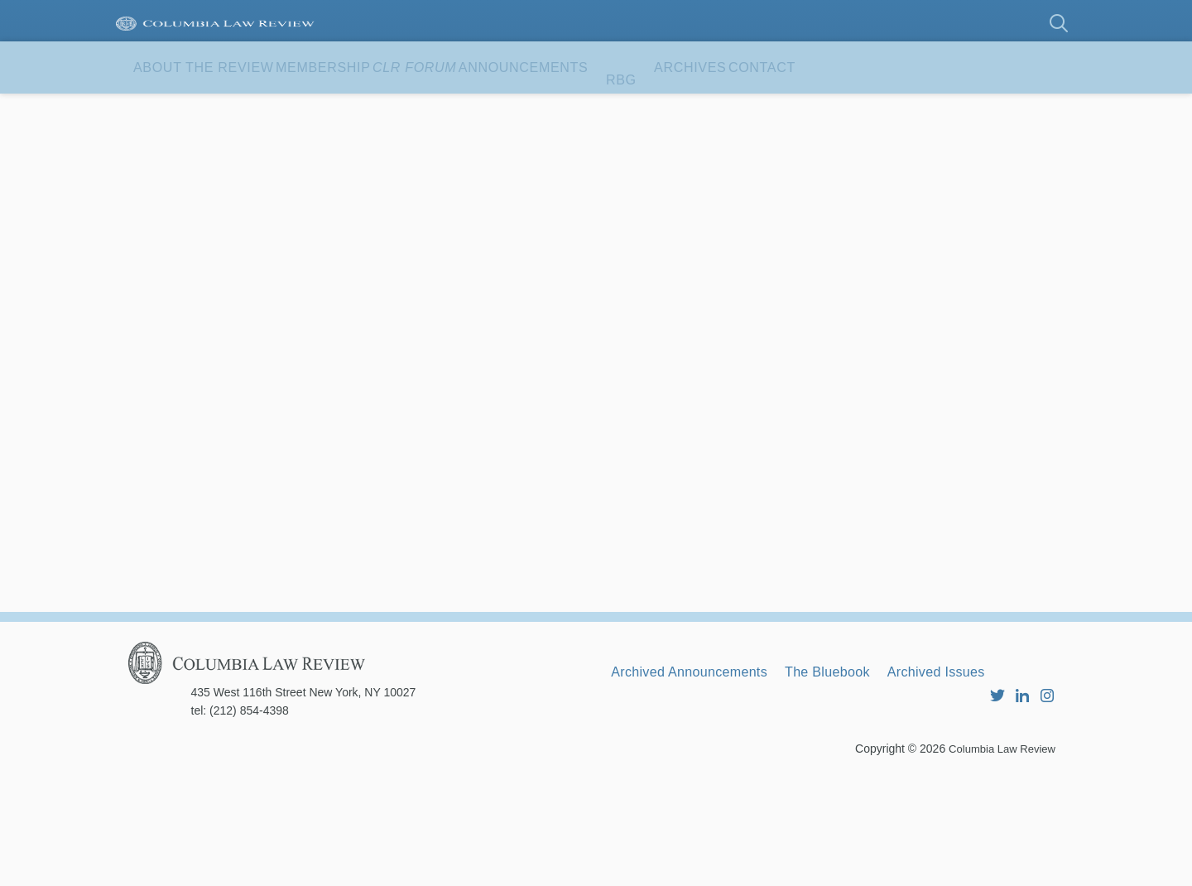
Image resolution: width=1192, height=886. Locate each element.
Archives (893, 107)
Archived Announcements (703, 764)
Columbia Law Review (997, 857)
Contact (186, 159)
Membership (392, 107)
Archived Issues (994, 764)
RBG (803, 107)
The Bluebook (865, 764)
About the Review (227, 107)
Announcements (679, 107)
